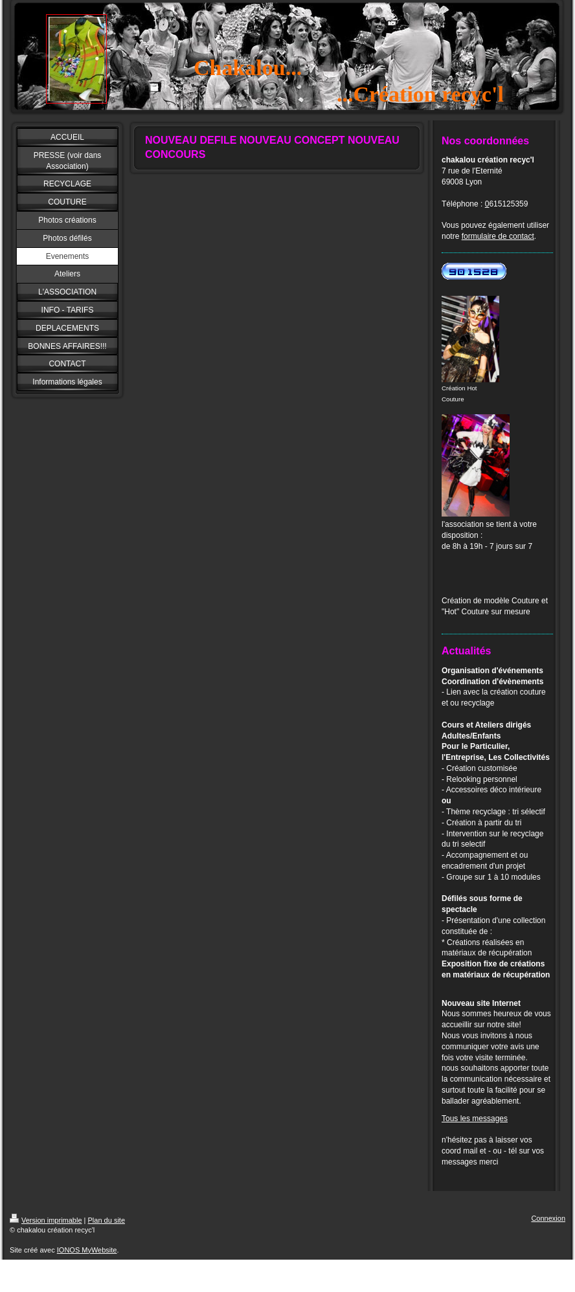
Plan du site (106, 1220)
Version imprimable (46, 1220)
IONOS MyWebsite (87, 1250)
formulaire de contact (498, 236)
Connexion (548, 1218)
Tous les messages (475, 1118)
